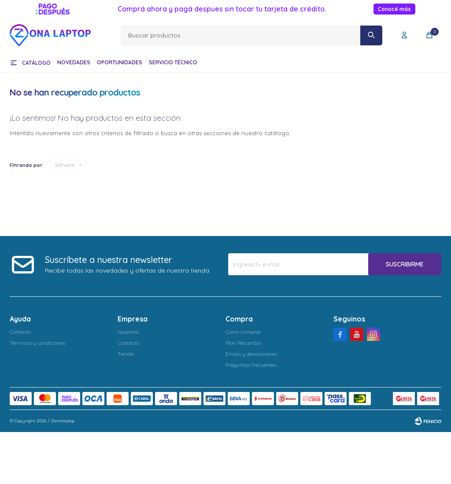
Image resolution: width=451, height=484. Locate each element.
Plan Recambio (243, 343)
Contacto (20, 332)
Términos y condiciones (37, 343)
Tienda (126, 354)
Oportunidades (119, 62)
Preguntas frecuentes (251, 365)
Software (65, 165)
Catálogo (36, 62)
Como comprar (243, 332)
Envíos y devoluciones (251, 354)
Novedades (73, 62)
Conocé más (394, 9)
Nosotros (128, 332)
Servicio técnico (173, 62)
